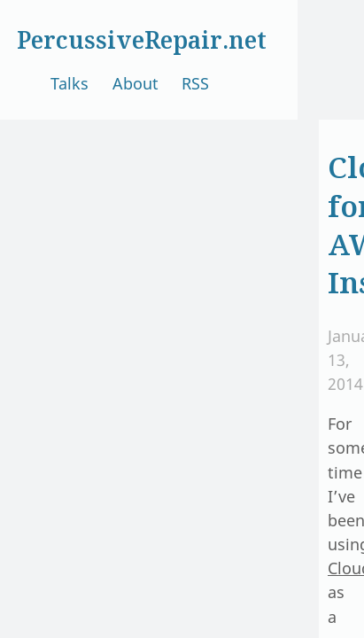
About (135, 83)
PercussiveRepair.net (142, 40)
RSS (195, 83)
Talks (69, 83)
